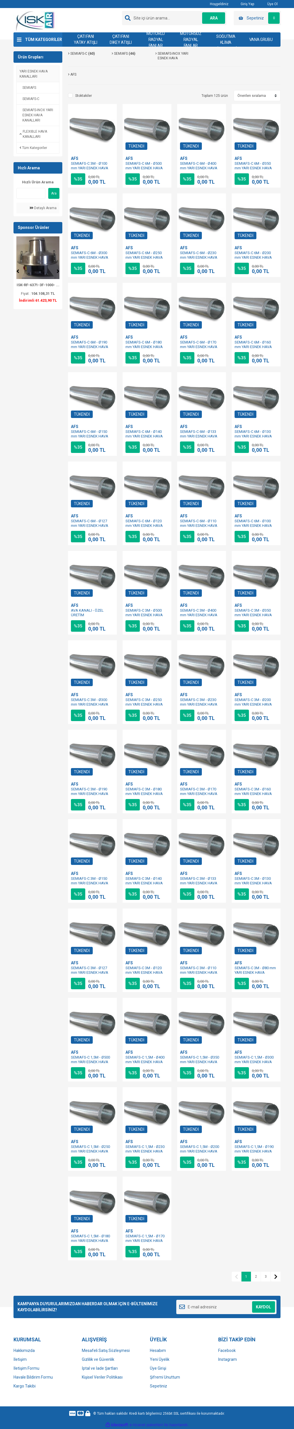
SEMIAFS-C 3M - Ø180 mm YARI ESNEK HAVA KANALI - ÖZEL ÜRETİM (144, 793)
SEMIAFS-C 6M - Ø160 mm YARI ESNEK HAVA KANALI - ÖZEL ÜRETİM (254, 347)
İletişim (20, 1359)
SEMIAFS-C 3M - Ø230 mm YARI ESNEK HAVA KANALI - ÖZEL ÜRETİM (199, 704)
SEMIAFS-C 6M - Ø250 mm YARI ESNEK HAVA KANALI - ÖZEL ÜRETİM (144, 257)
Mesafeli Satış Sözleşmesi (106, 1350)
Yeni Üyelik (159, 1359)
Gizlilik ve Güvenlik (98, 1359)
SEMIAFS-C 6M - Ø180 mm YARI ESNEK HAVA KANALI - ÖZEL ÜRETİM (144, 347)
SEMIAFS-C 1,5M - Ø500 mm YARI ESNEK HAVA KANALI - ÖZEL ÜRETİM (90, 1062)
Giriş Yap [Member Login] (244, 4)
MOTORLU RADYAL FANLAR (155, 39)
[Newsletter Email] (226, 1307)
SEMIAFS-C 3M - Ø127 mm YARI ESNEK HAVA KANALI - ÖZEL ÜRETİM (90, 972)
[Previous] (17, 271)
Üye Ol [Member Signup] (269, 4)
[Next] (58, 271)
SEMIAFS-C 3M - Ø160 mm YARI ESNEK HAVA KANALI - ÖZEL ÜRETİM (254, 793)
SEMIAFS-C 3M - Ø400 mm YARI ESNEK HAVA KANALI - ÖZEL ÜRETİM (199, 615)
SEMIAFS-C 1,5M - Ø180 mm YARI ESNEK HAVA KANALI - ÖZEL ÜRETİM (90, 1240)
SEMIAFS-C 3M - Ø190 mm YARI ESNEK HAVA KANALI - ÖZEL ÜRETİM (90, 793)
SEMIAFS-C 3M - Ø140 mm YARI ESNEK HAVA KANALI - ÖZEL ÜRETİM (144, 883)
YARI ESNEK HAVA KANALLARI (34, 73)
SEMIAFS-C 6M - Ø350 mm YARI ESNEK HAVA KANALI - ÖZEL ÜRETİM (254, 168)
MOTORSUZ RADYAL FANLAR (191, 39)
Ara (54, 193)
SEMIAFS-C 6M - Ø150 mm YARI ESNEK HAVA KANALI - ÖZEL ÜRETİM (90, 436)
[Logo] (35, 21)
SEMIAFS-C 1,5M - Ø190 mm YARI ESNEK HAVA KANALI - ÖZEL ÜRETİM (254, 1151)
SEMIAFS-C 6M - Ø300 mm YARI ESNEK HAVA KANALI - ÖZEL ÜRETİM (90, 257)
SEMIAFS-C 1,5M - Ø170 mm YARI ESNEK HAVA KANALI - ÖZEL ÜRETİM (145, 1240)
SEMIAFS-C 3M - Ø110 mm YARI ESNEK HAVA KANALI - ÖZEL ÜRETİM (199, 972)
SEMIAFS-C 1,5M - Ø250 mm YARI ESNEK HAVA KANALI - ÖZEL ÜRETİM (90, 1151)
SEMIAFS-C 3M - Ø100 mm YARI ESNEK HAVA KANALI (89, 168)
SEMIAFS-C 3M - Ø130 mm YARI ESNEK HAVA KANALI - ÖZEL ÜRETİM (254, 883)
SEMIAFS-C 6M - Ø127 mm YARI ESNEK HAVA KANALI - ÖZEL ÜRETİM (90, 525)
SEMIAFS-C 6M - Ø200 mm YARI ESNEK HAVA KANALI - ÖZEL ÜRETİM (254, 257)
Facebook (227, 1350)
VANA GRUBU (261, 39)
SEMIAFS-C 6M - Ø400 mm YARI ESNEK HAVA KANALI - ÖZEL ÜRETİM (199, 168)
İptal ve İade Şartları (100, 1368)
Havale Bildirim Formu (33, 1377)
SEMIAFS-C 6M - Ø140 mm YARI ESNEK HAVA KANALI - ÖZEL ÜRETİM (144, 436)
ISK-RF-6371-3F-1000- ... (38, 285)
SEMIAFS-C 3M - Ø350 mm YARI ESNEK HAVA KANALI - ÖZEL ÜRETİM (254, 615)
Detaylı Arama (43, 208)
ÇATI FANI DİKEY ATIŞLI (120, 39)
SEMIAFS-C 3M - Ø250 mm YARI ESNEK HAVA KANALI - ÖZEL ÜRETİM (144, 704)
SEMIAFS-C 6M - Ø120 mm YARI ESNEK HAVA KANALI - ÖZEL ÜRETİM (144, 525)
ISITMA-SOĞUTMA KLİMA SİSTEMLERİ (226, 39)
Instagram (227, 1359)
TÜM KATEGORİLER (43, 39)
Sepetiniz (158, 1386)
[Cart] (257, 18)
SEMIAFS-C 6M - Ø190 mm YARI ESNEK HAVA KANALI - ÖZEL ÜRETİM (90, 347)
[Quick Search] (30, 193)
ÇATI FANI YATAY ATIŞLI (85, 39)
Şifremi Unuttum (165, 1377)
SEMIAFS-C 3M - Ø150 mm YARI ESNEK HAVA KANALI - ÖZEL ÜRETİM (90, 883)
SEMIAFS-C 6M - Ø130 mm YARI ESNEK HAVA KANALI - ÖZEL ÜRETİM (254, 436)
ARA (214, 18)
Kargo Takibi (24, 1386)
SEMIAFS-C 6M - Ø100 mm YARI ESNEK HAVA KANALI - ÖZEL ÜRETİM (254, 525)
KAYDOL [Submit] (263, 1307)
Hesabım (158, 1350)
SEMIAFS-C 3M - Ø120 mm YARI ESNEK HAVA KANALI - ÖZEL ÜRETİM (144, 972)
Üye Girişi (158, 1368)
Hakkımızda (24, 1350)
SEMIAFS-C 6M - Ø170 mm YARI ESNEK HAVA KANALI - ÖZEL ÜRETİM (199, 347)
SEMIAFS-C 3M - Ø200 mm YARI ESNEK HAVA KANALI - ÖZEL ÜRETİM (254, 704)
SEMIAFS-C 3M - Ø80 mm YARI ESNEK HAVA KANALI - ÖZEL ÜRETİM (255, 972)
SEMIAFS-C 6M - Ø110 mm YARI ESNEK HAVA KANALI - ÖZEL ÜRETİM (199, 525)
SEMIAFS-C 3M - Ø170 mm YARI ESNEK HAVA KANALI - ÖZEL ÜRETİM (199, 793)
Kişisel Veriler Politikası (102, 1377)
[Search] (174, 18)
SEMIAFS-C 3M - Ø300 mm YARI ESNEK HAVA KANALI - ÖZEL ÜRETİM (90, 704)
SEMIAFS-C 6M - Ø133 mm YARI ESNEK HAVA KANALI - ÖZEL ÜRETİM (199, 436)
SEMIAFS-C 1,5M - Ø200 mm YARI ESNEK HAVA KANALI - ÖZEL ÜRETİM (199, 1151)
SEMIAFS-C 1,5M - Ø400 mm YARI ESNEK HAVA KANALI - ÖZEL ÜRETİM (145, 1062)
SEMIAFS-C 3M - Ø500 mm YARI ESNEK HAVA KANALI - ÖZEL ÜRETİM (144, 615)
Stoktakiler (83, 96)
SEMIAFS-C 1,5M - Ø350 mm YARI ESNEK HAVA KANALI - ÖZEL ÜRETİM (199, 1062)
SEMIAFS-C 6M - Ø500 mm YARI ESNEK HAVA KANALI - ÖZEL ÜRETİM (144, 168)
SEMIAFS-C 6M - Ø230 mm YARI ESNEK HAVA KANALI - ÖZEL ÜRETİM (199, 257)
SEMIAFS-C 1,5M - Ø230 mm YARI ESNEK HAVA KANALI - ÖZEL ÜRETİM (145, 1151)
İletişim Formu (26, 1368)
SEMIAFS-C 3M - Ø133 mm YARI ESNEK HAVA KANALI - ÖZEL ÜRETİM (199, 883)
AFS (74, 158)
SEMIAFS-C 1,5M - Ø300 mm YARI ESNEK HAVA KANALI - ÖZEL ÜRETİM (254, 1062)
